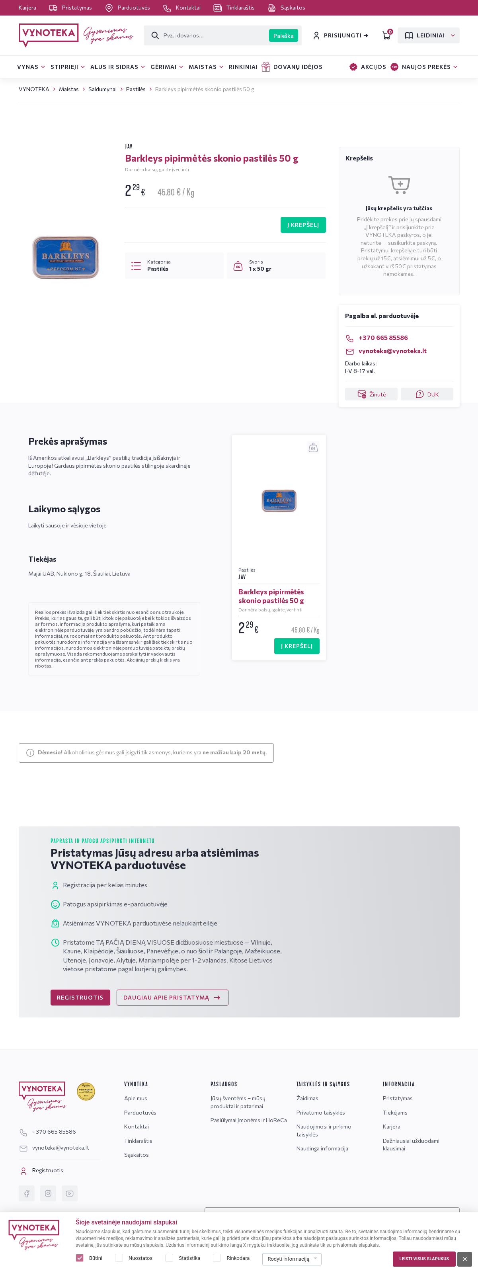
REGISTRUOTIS (80, 997)
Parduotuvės (127, 7)
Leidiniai (424, 35)
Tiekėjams (395, 1112)
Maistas (69, 89)
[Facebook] (27, 1193)
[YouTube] (70, 1193)
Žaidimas (307, 1098)
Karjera (28, 7)
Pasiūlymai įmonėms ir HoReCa (249, 1120)
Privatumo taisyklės (321, 1112)
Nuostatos (140, 1258)
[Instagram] (48, 1193)
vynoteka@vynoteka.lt (386, 350)
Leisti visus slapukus (424, 1258)
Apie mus (135, 1098)
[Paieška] (206, 35)
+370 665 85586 (376, 337)
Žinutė (371, 394)
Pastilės (136, 89)
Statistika (189, 1258)
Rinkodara (238, 1258)
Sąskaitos (286, 7)
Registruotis (41, 1171)
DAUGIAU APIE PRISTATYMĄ (172, 997)
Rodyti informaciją (288, 1259)
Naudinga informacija (322, 1148)
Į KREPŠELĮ (303, 224)
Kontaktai (182, 7)
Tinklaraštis (234, 7)
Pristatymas (71, 7)
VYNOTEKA (34, 89)
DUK (427, 394)
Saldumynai (102, 89)
